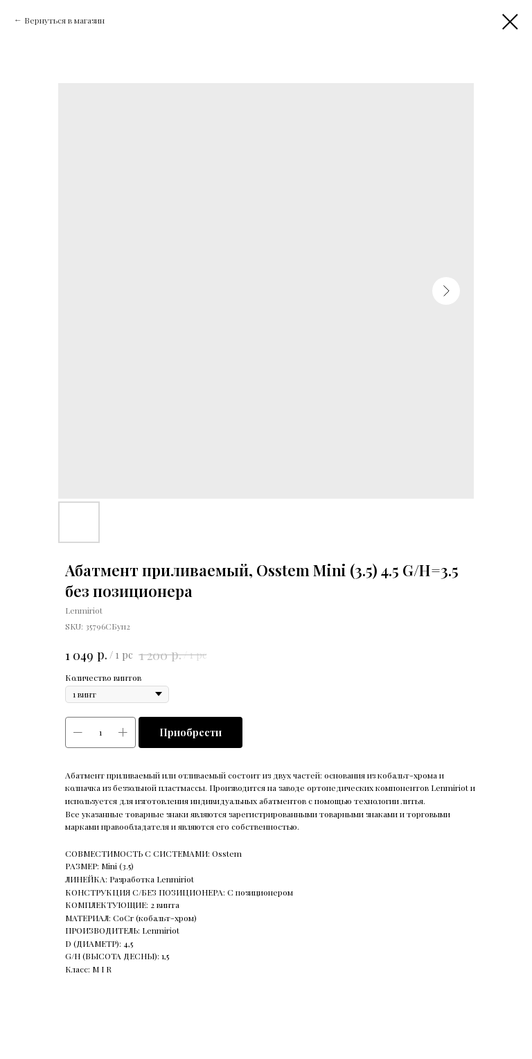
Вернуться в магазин (64, 20)
